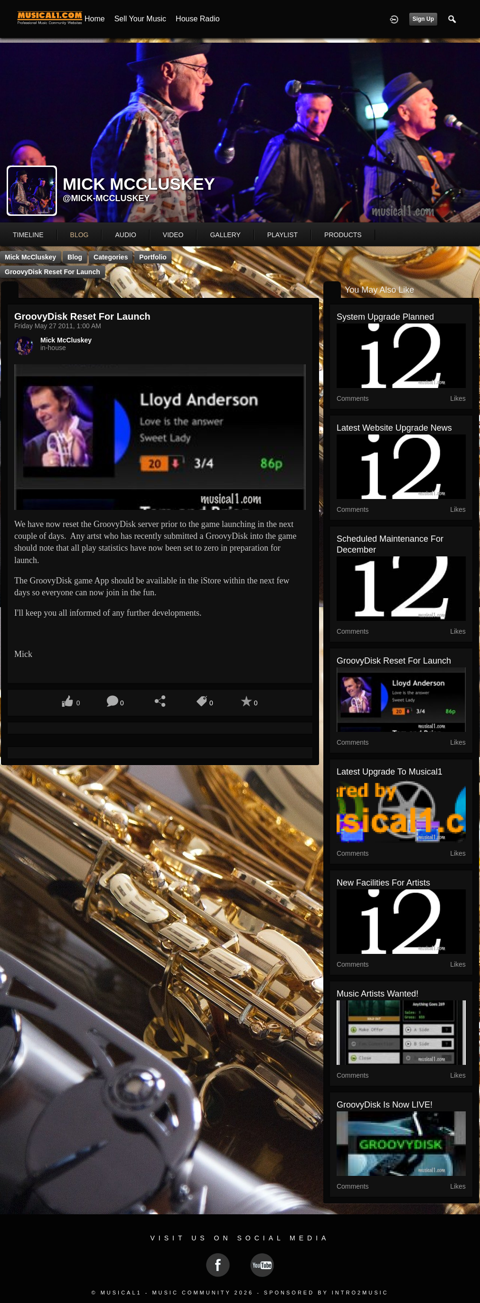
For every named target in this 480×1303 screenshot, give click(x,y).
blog (79, 235)
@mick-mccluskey (106, 198)
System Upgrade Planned (385, 317)
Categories (111, 257)
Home (95, 19)
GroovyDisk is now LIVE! (385, 1104)
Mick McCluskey (30, 257)
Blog (74, 257)
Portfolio (153, 257)
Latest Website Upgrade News (394, 428)
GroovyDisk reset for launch (52, 272)
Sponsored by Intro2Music (326, 1292)
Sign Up (423, 19)
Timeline (28, 235)
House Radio (198, 19)
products (343, 235)
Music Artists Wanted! (377, 993)
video (173, 235)
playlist (282, 235)
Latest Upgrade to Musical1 (389, 771)
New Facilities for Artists (383, 882)
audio (125, 235)
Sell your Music (140, 19)
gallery (225, 235)
